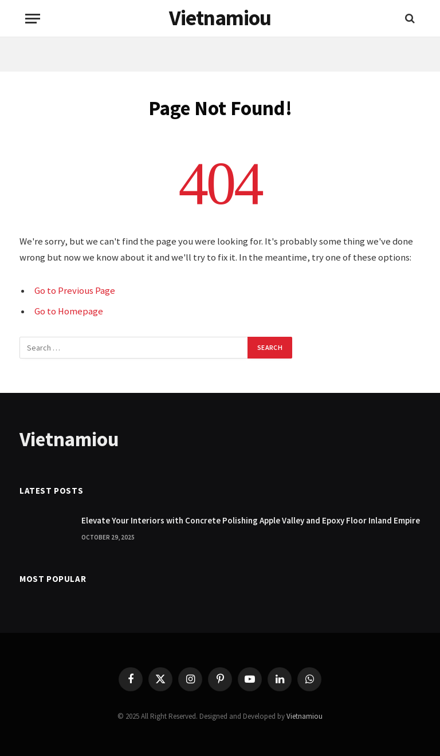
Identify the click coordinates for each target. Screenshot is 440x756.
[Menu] (32, 19)
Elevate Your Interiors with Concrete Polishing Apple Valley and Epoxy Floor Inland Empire (250, 520)
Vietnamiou (304, 716)
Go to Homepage (68, 311)
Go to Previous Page (74, 291)
